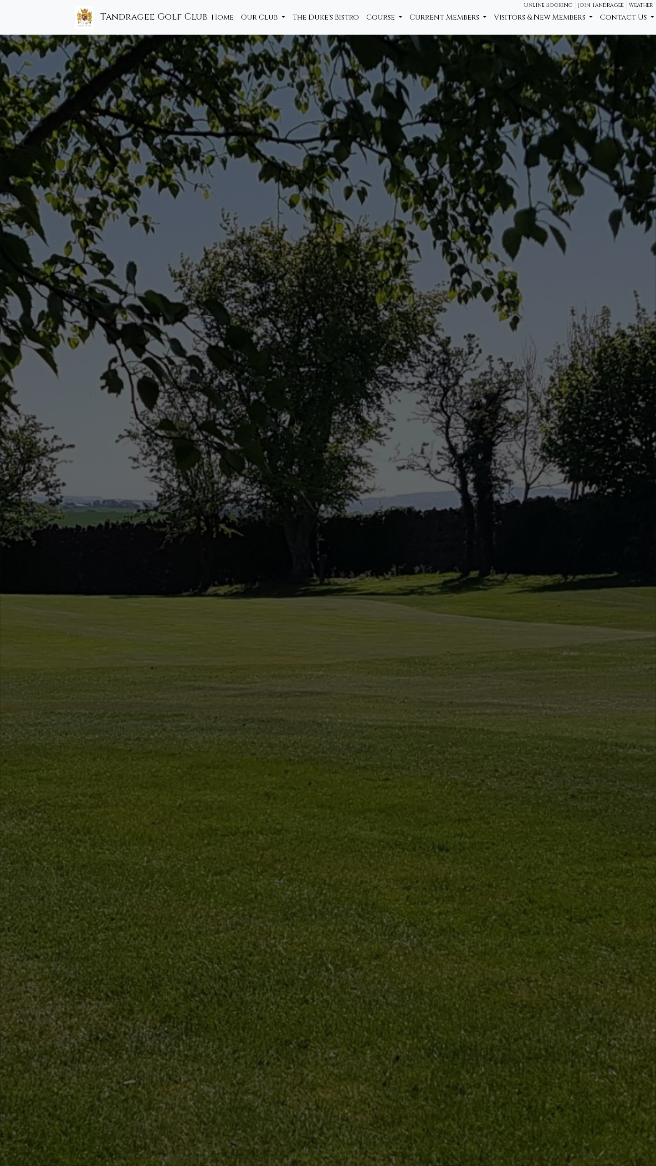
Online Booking (548, 5)
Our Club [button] (260, 17)
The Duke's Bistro (325, 17)
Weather (641, 5)
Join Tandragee (601, 5)
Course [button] (381, 17)
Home (222, 17)
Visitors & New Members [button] (540, 17)
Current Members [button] (445, 17)
